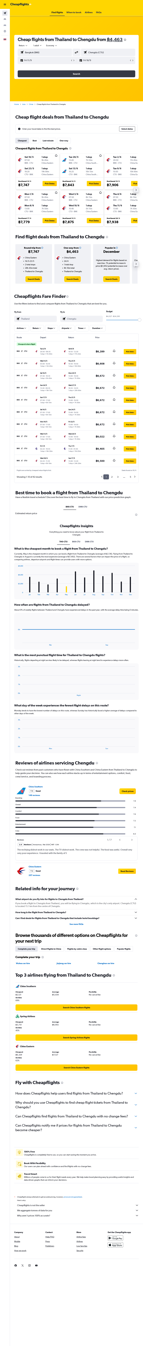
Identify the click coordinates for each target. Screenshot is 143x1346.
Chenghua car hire (105, 963)
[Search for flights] (5, 13)
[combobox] (51, 45)
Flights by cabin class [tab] (77, 949)
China (31, 104)
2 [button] (112, 477)
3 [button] (117, 477)
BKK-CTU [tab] (70, 507)
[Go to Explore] (5, 31)
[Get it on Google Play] (115, 1238)
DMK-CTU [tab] (82, 507)
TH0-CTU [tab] (63, 541)
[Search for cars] (5, 25)
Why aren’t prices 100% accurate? (78, 1215)
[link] (33, 279)
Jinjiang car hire (64, 963)
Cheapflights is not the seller (78, 1205)
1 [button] (106, 477)
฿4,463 (115, 39)
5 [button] (130, 477)
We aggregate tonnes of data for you (78, 1210)
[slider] (139, 320)
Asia (23, 104)
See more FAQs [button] (76, 924)
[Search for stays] (5, 19)
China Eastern (35, 866)
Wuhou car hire (23, 963)
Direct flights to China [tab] (51, 949)
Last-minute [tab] (48, 140)
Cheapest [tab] (22, 140)
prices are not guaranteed (73, 1197)
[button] (5, 4)
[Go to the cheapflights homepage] (21, 4)
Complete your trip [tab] (26, 949)
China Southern (36, 787)
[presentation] (125, 39)
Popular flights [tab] (123, 949)
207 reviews (34, 875)
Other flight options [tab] (102, 949)
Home (16, 104)
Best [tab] (35, 140)
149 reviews (34, 795)
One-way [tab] (64, 140)
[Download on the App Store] (115, 1244)
